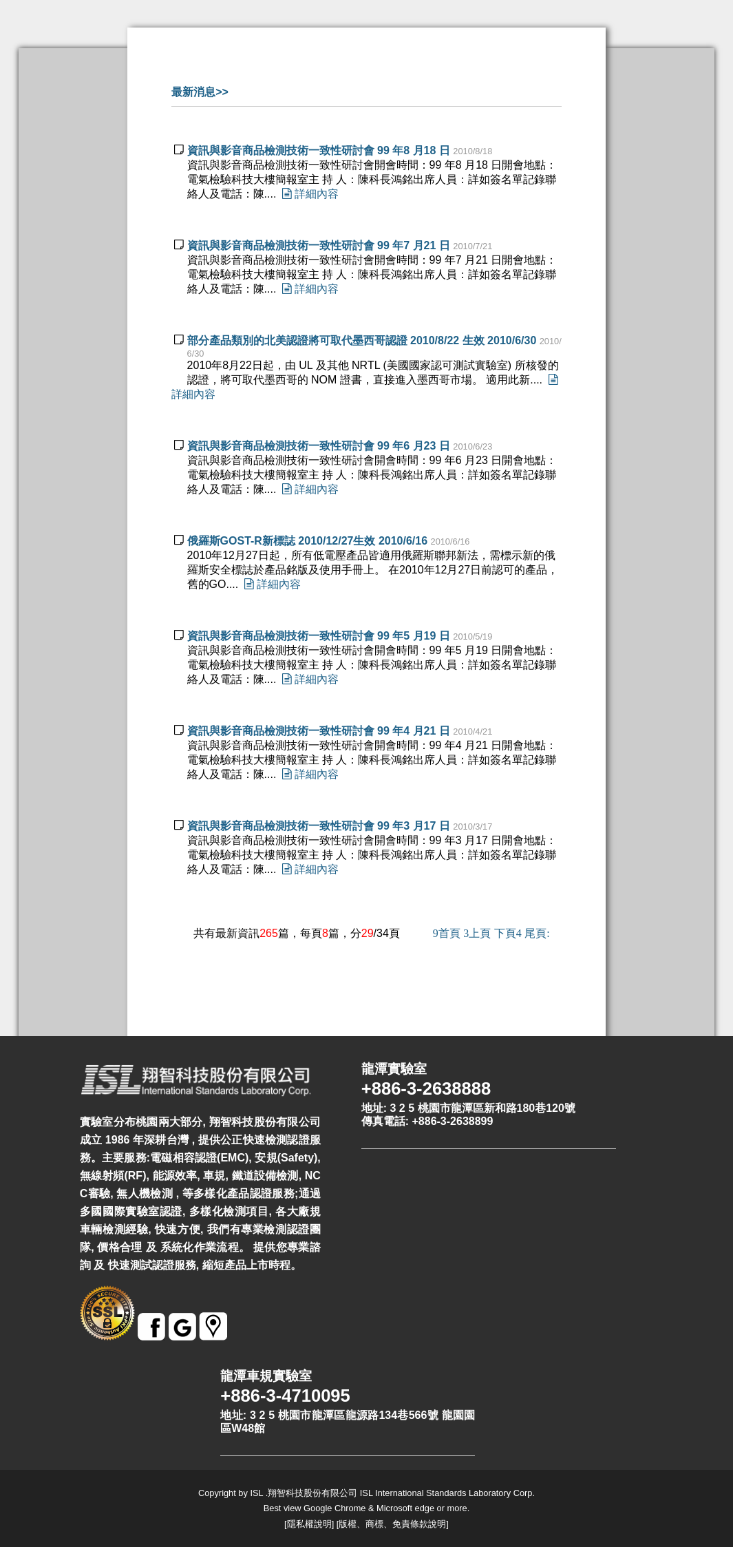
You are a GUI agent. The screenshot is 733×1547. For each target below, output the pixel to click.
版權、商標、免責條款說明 (392, 1524)
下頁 (508, 933)
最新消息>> (200, 92)
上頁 (477, 933)
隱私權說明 (309, 1524)
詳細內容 (307, 194)
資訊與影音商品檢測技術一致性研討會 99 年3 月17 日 (318, 826)
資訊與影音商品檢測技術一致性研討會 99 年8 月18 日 (318, 150)
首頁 (446, 933)
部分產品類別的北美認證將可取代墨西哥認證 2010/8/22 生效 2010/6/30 (362, 340)
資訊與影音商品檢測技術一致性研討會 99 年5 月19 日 (318, 636)
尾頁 (536, 933)
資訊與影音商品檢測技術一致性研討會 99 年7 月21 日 (318, 245)
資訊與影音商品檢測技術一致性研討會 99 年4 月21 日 (318, 731)
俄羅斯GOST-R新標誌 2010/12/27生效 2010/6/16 (307, 541)
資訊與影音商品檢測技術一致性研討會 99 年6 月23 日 (318, 446)
